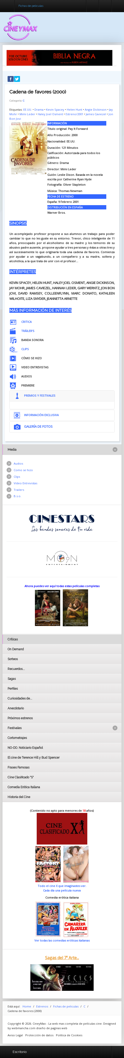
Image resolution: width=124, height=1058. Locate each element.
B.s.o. (17, 496)
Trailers (19, 490)
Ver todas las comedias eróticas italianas (62, 940)
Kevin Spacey (55, 109)
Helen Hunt (74, 109)
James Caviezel (96, 114)
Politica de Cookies (69, 1035)
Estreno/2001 (74, 114)
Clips (17, 476)
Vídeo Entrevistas (25, 483)
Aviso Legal (15, 1035)
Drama (39, 109)
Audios (18, 463)
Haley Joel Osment (50, 114)
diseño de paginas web (51, 1028)
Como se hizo (23, 470)
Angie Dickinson (96, 109)
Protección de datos (39, 1035)
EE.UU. (27, 109)
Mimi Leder (27, 114)
